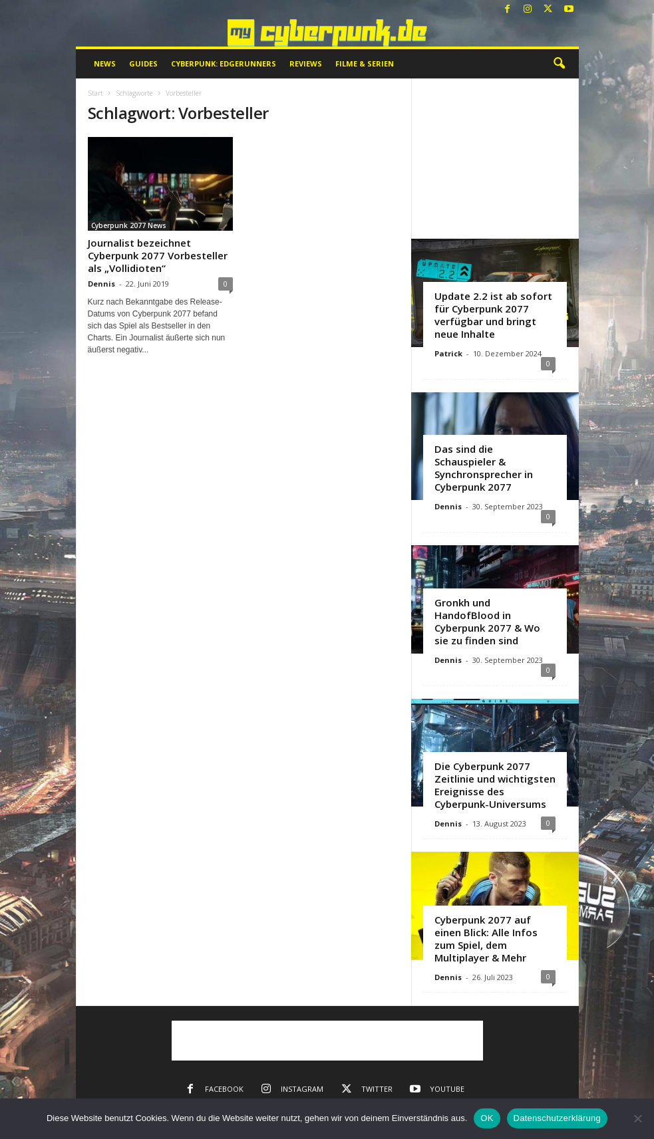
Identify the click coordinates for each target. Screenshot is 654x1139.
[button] (558, 63)
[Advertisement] (495, 158)
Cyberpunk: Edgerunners (223, 63)
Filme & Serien (364, 63)
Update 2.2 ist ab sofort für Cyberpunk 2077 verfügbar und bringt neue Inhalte (493, 314)
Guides (143, 63)
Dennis (101, 284)
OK (486, 1118)
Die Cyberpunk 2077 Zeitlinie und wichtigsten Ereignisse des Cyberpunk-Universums (495, 785)
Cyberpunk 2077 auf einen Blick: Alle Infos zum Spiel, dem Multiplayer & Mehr (486, 938)
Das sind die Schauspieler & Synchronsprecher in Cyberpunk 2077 (483, 467)
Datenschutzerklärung (557, 1118)
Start (95, 93)
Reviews (305, 63)
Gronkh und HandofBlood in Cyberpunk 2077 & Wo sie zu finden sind (487, 621)
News (105, 63)
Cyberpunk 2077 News (128, 225)
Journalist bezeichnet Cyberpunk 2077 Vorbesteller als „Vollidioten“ (158, 255)
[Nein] (637, 1118)
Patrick (448, 353)
